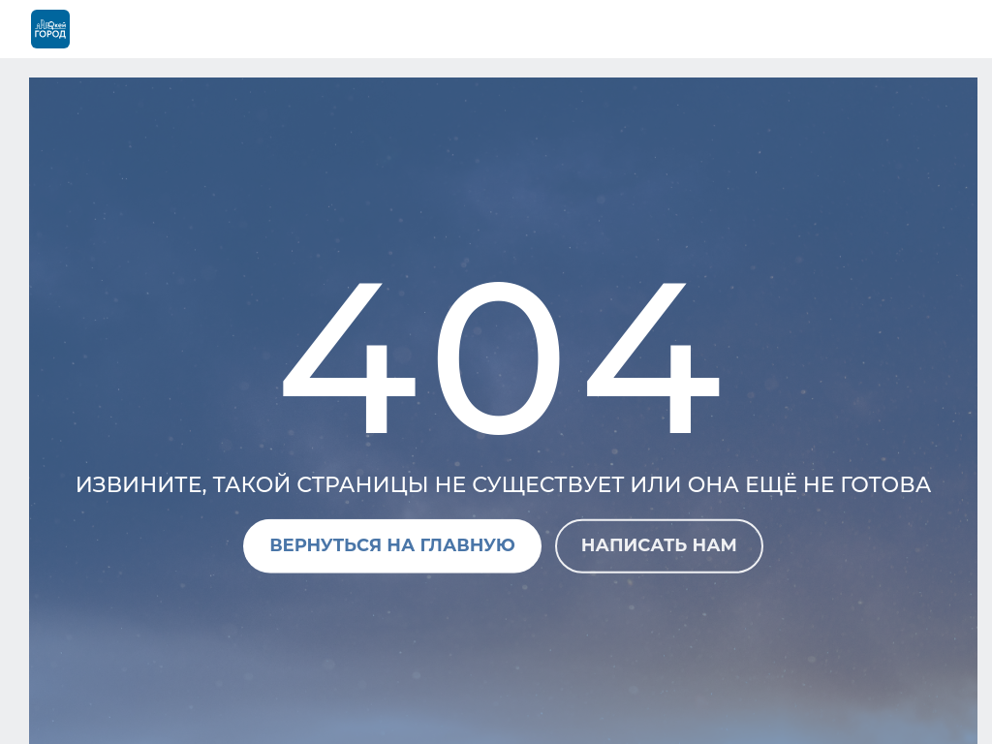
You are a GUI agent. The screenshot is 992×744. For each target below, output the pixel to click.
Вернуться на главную (392, 545)
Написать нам (659, 545)
